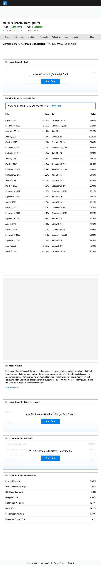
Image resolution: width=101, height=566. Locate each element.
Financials (44, 37)
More (92, 37)
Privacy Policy (59, 563)
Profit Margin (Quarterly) (14, 503)
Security (71, 563)
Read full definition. (12, 387)
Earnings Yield (10, 508)
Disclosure (45, 563)
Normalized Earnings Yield (15, 519)
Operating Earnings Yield (14, 514)
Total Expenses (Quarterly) (15, 486)
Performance (19, 37)
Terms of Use (32, 563)
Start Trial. (56, 106)
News (66, 37)
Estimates (56, 37)
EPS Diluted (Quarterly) (14, 492)
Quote (7, 37)
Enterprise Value (11, 497)
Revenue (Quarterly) (13, 481)
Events (75, 37)
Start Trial (51, 81)
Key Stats (31, 37)
